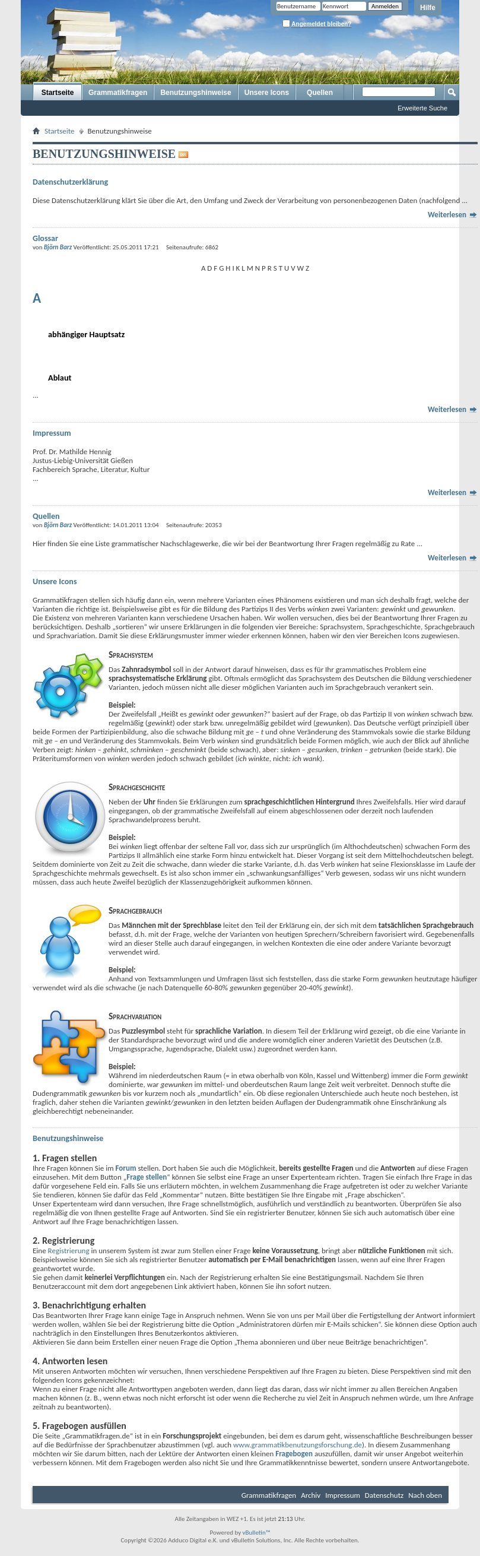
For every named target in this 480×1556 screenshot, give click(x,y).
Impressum (342, 1495)
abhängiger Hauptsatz (86, 334)
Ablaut (60, 377)
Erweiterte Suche (422, 108)
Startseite (58, 92)
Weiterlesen (453, 214)
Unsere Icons (266, 92)
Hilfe (428, 8)
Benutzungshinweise (195, 92)
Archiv (310, 1495)
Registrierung (69, 1250)
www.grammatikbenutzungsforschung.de (297, 1444)
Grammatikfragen (117, 92)
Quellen (320, 92)
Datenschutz (384, 1495)
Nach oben (425, 1495)
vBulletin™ (257, 1532)
